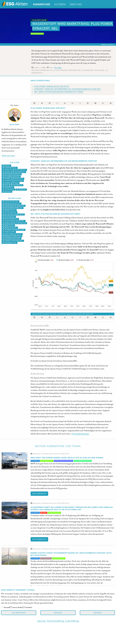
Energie (6, 172)
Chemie (6, 183)
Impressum (41, 620)
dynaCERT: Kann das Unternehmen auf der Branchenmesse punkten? (67, 89)
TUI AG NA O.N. (9, 217)
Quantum (21, 189)
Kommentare (41, 4)
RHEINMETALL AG (9, 243)
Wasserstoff (19, 172)
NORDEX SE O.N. (9, 210)
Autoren (60, 4)
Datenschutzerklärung (55, 620)
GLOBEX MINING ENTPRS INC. (13, 221)
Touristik (7, 181)
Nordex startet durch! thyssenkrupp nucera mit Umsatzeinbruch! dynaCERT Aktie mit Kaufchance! (71, 554)
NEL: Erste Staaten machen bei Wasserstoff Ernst (59, 92)
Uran (15, 183)
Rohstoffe (18, 179)
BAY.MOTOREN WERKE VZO (12, 208)
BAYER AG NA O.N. (10, 228)
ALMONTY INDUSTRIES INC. (13, 241)
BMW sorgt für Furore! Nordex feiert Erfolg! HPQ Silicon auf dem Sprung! (67, 458)
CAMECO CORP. (9, 232)
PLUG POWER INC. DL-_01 (12, 234)
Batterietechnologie (11, 174)
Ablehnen (97, 613)
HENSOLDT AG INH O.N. (11, 203)
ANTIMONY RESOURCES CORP (13, 230)
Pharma (6, 179)
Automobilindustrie (11, 176)
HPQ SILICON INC (9, 212)
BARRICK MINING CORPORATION (14, 223)
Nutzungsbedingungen (80, 433)
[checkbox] (2, 607)
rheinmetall (20, 170)
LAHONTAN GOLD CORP (11, 238)
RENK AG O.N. (8, 225)
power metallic (9, 168)
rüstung (7, 192)
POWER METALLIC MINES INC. (13, 206)
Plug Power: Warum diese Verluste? (51, 86)
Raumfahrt (8, 187)
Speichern (58, 613)
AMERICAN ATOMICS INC (12, 236)
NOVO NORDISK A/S (10, 219)
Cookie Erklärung (72, 620)
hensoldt (7, 170)
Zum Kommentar (39, 494)
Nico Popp (57, 67)
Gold (5, 185)
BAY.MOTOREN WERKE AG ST (13, 214)
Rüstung (18, 181)
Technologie (8, 189)
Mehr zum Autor (8, 155)
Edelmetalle (16, 185)
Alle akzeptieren (19, 613)
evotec (6, 165)
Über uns (76, 4)
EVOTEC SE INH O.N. (10, 201)
